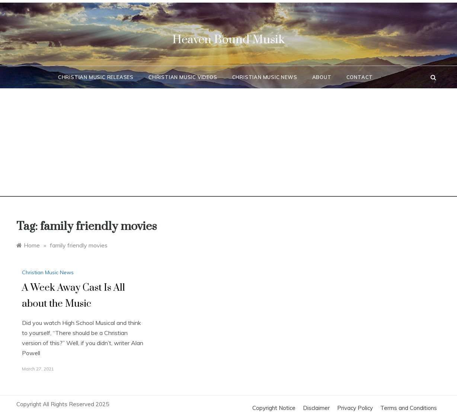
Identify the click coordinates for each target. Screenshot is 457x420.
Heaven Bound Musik (228, 39)
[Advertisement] (228, 144)
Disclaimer (316, 407)
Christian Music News (264, 77)
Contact (359, 77)
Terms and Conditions (408, 407)
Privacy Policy (355, 407)
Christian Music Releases (96, 77)
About (322, 77)
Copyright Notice (273, 407)
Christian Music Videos (182, 77)
